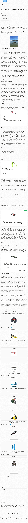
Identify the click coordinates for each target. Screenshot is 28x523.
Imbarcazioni (7, 478)
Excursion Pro (4, 17)
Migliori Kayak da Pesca (5, 15)
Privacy (3, 506)
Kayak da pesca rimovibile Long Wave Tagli (14, 375)
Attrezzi (3, 487)
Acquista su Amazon (23, 125)
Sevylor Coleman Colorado (6, 18)
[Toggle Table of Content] (9, 13)
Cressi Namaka (5, 16)
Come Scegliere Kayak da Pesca (6, 14)
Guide (2, 489)
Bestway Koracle (5, 168)
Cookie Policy (4, 504)
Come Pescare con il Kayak (5, 19)
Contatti (3, 502)
